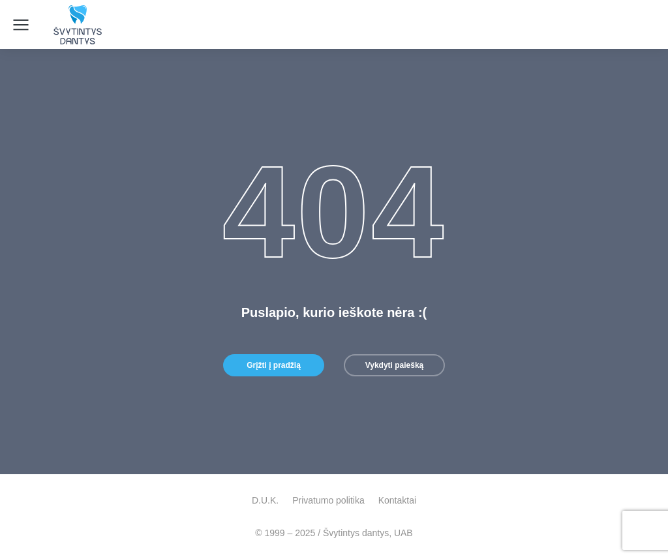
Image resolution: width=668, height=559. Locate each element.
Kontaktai (397, 500)
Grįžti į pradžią (274, 365)
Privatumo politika (328, 500)
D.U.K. (265, 500)
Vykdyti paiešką (394, 365)
